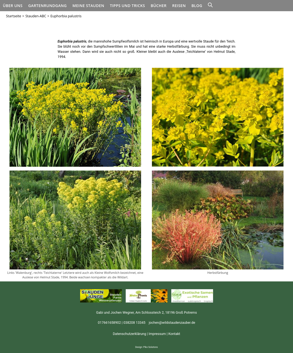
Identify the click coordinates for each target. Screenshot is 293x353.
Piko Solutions (150, 347)
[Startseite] (13, 16)
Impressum (157, 334)
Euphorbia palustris (66, 16)
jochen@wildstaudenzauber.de (172, 323)
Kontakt (174, 334)
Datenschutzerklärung (129, 334)
